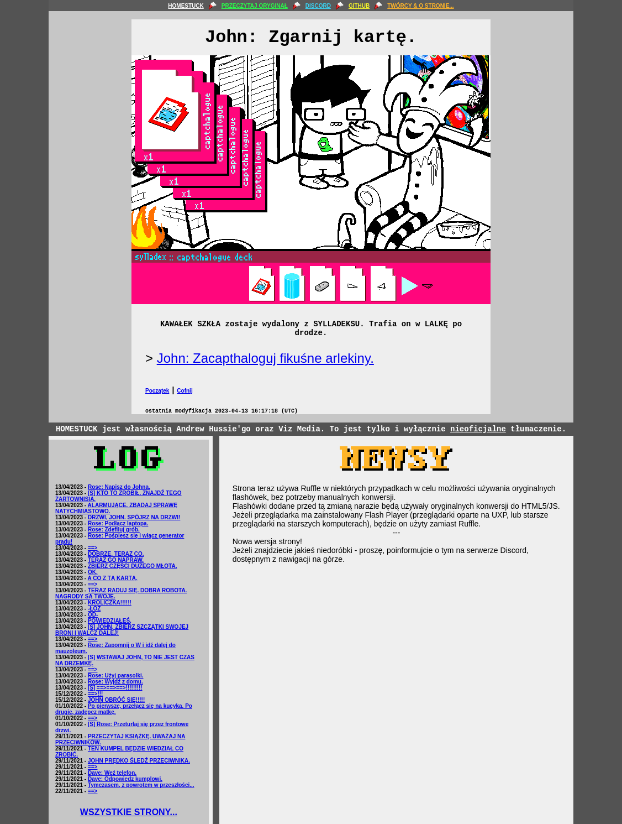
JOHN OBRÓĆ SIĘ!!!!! (116, 700)
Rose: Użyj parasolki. (116, 675)
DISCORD (318, 6)
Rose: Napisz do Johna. (119, 487)
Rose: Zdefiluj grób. (114, 529)
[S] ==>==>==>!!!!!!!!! (115, 688)
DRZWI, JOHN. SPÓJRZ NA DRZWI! (134, 517)
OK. (93, 572)
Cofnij (184, 391)
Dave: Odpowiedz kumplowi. (125, 779)
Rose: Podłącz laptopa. (118, 523)
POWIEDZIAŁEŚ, (109, 621)
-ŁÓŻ (94, 609)
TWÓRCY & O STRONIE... (420, 6)
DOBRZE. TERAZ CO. (116, 554)
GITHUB (359, 6)
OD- (93, 615)
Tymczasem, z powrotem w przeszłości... (141, 785)
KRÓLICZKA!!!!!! (109, 602)
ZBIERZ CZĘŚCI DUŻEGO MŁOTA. (132, 566)
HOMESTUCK (185, 6)
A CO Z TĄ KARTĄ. (113, 578)
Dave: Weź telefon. (112, 773)
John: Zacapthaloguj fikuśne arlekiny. (265, 358)
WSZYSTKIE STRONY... (128, 812)
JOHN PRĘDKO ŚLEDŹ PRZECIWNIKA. (139, 761)
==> (93, 548)
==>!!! (95, 694)
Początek (157, 391)
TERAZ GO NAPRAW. (116, 560)
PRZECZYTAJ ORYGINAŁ (255, 6)
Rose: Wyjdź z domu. (115, 682)
